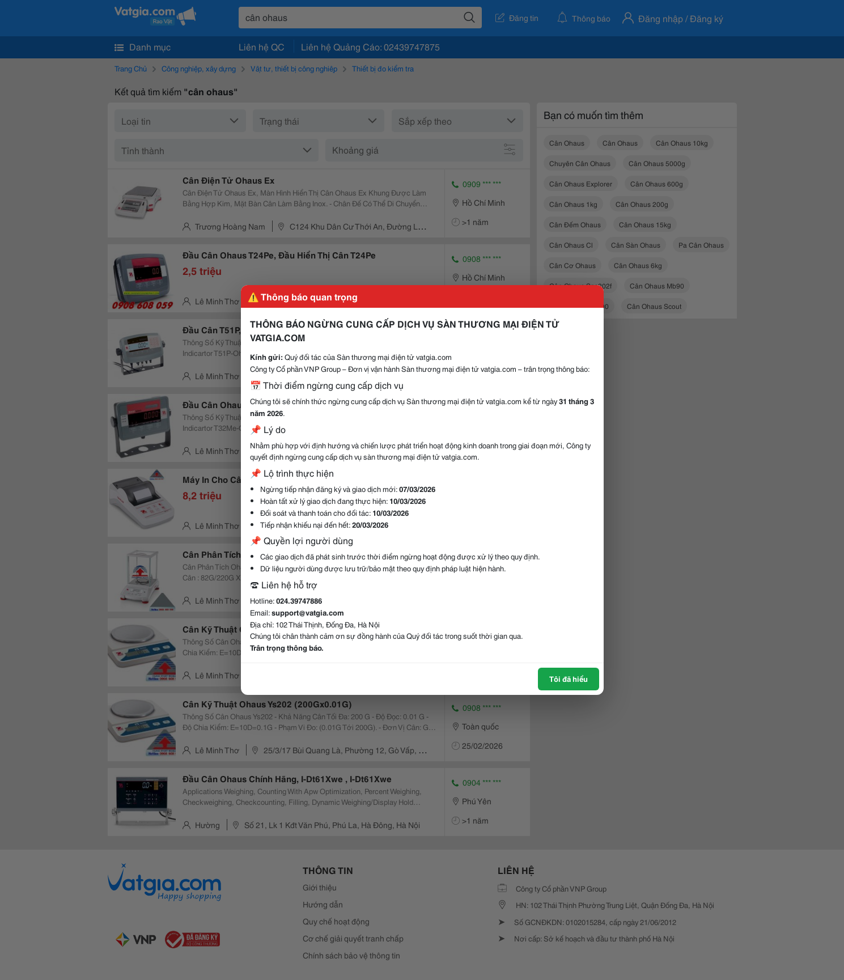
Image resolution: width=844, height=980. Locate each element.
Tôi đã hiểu (568, 678)
